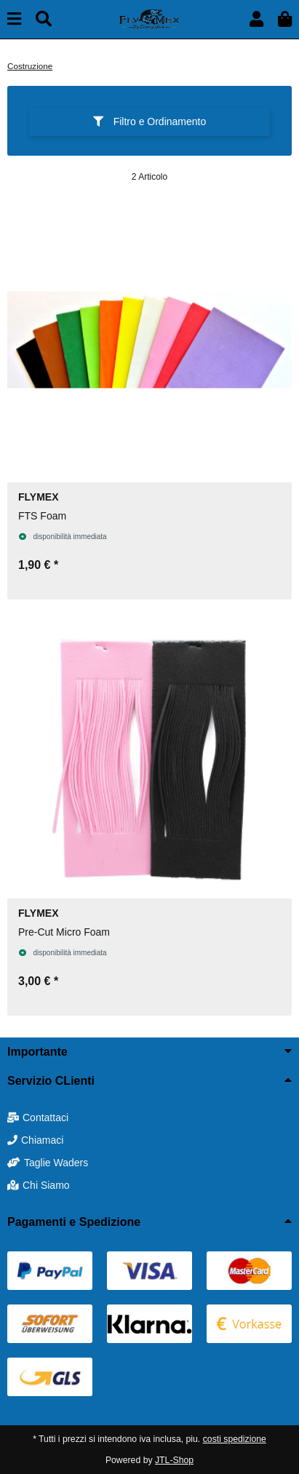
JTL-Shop (174, 1460)
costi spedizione (234, 1439)
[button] (256, 19)
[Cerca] (44, 19)
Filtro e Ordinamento (150, 121)
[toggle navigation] (14, 19)
